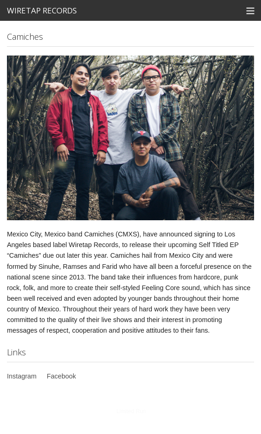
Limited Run (131, 411)
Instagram (22, 376)
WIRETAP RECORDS (42, 10)
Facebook (61, 376)
